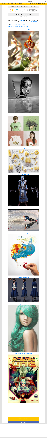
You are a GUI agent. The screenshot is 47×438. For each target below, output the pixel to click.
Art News (15, 26)
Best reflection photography (23, 219)
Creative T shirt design (23, 130)
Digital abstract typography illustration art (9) (23, 378)
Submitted (35, 6)
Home (2, 3)
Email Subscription (24, 6)
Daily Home (12, 6)
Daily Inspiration (34, 21)
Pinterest (19, 24)
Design (12, 3)
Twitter (15, 24)
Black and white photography (23, 92)
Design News (10, 26)
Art (15, 3)
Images (8, 3)
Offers (43, 3)
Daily (5, 3)
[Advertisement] (23, 410)
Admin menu (30, 1)
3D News (19, 26)
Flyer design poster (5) (23, 254)
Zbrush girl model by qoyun (23, 289)
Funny (26, 3)
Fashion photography (23, 328)
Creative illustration (23, 160)
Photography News (24, 26)
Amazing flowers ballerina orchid (23, 50)
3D (17, 3)
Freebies (39, 3)
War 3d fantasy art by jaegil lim (23, 190)
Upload (30, 6)
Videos (35, 3)
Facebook (11, 24)
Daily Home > (23, 419)
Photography (21, 3)
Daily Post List (18, 6)
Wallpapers (31, 3)
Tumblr (23, 24)
